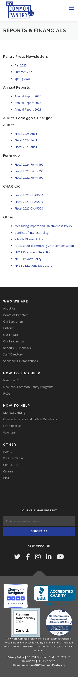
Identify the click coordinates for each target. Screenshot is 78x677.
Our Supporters (13, 321)
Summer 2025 (24, 72)
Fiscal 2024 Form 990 (29, 164)
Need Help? (11, 380)
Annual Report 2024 (28, 103)
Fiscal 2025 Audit (26, 134)
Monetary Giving (14, 412)
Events (7, 452)
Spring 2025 (22, 79)
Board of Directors (15, 315)
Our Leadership (13, 341)
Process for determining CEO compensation (44, 246)
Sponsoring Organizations (20, 361)
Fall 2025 (21, 65)
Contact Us (10, 465)
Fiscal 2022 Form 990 (29, 177)
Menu (71, 8)
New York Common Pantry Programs (28, 387)
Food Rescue (12, 426)
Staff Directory (13, 354)
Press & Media (13, 458)
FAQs (6, 393)
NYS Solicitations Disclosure (33, 265)
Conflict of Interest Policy (31, 233)
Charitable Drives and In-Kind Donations (30, 419)
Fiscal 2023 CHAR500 (29, 195)
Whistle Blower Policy (29, 239)
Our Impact (10, 335)
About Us (9, 308)
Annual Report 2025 (28, 96)
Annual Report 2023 (28, 109)
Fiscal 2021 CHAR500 (29, 202)
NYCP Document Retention (33, 252)
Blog (6, 478)
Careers (8, 471)
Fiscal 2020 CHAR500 (29, 208)
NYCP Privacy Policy (28, 259)
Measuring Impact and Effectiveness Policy (43, 226)
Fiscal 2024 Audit (26, 140)
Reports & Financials (17, 348)
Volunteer (9, 432)
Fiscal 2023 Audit (26, 147)
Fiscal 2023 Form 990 (29, 171)
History (8, 328)
